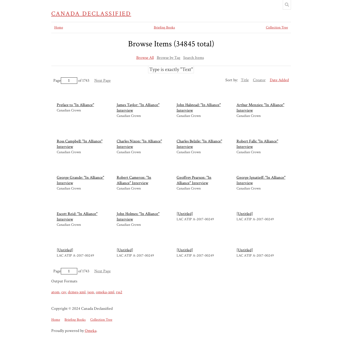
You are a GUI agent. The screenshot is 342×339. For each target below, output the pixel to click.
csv (63, 292)
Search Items (193, 57)
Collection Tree (277, 27)
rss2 (119, 292)
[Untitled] (185, 213)
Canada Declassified (91, 13)
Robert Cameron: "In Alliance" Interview (134, 180)
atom (55, 292)
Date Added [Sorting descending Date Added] (279, 80)
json (90, 292)
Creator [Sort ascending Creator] (259, 80)
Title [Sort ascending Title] (245, 80)
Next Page (102, 80)
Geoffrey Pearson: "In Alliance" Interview (194, 180)
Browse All (145, 57)
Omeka (90, 330)
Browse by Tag (168, 57)
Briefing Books (164, 27)
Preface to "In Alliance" (75, 105)
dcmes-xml (76, 292)
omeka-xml (105, 292)
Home (58, 27)
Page (65, 80)
